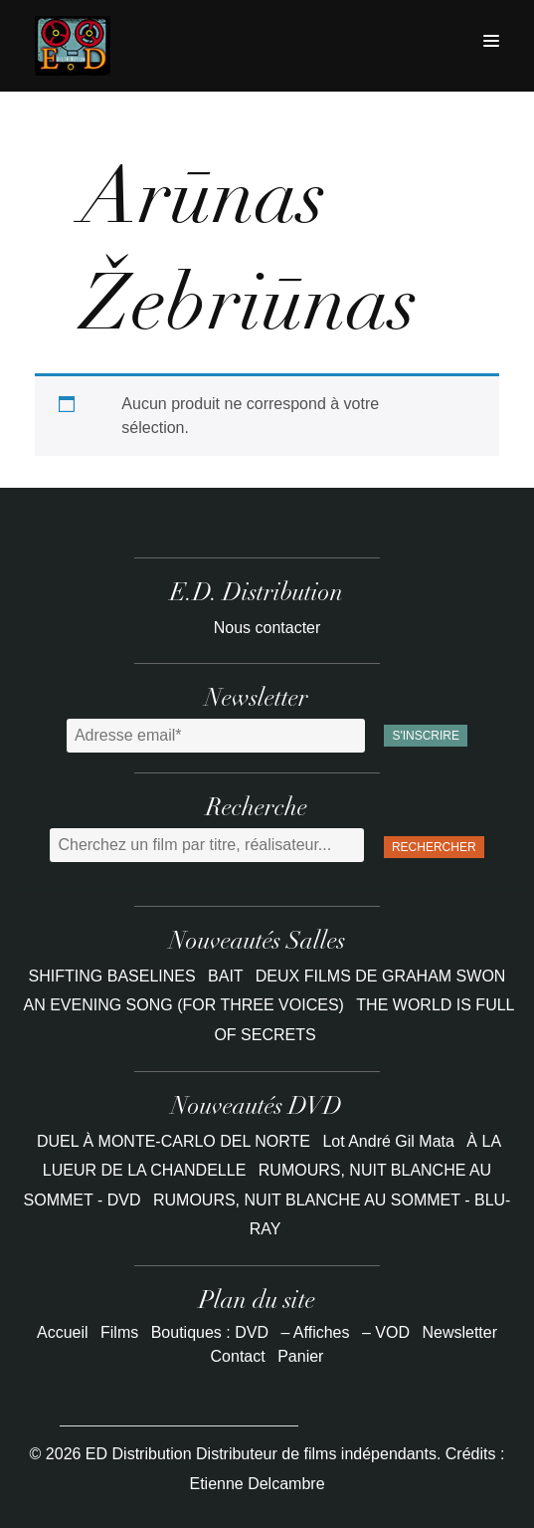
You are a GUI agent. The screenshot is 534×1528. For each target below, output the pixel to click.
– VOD (386, 1332)
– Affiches (314, 1332)
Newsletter (459, 1332)
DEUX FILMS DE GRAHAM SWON (381, 976)
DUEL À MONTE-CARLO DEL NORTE (173, 1141)
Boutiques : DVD (209, 1332)
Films (119, 1332)
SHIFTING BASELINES (114, 976)
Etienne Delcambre (256, 1483)
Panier (300, 1356)
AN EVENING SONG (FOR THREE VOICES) (185, 1004)
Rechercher (434, 847)
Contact (238, 1356)
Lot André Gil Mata (388, 1141)
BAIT (228, 976)
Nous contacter (267, 627)
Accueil (63, 1332)
